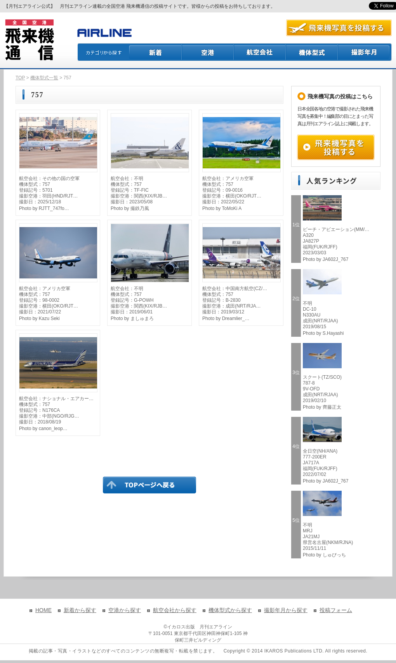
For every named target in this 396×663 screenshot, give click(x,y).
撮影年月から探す (285, 610)
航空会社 (260, 52)
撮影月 (365, 52)
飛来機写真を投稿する (336, 147)
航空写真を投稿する (339, 27)
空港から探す (124, 610)
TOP (20, 77)
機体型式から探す (230, 610)
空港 (208, 52)
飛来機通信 (29, 40)
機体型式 (312, 52)
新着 (155, 52)
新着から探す (80, 610)
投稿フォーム (336, 610)
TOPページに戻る (149, 484)
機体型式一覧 (44, 77)
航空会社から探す (174, 610)
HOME (43, 610)
